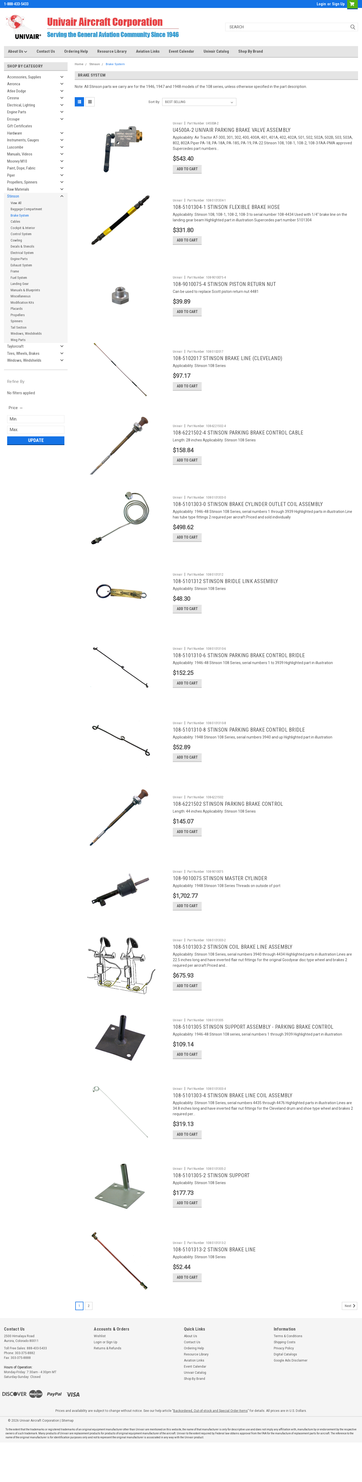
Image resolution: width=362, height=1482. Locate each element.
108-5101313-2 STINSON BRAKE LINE (214, 1283)
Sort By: (154, 102)
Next (351, 1345)
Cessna (13, 98)
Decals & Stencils (22, 246)
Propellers (18, 315)
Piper (11, 175)
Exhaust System (21, 265)
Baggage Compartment (26, 209)
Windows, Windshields (26, 333)
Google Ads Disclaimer (290, 1400)
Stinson (13, 196)
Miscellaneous (20, 296)
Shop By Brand (250, 51)
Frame (15, 271)
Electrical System (22, 253)
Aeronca (13, 84)
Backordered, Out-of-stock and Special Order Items (210, 1450)
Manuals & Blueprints (25, 290)
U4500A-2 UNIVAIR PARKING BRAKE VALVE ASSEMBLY (231, 130)
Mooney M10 (17, 161)
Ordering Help (76, 51)
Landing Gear (20, 284)
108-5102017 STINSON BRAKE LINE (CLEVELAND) (227, 365)
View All (16, 203)
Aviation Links (148, 51)
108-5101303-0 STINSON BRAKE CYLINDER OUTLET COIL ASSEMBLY (248, 515)
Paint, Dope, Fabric (21, 168)
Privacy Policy (284, 1388)
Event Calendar (181, 51)
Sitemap (67, 1460)
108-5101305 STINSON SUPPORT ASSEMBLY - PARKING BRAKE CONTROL (253, 1054)
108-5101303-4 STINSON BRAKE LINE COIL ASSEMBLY (233, 1125)
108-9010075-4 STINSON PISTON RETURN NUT (224, 288)
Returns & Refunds (107, 1388)
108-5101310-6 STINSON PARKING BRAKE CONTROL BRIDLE (239, 671)
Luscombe (15, 147)
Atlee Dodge (16, 91)
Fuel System (19, 278)
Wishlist (100, 1375)
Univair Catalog (216, 51)
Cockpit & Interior (23, 228)
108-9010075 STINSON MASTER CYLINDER (220, 901)
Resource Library (112, 51)
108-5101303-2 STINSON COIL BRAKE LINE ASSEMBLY (233, 972)
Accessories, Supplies (24, 77)
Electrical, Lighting (21, 105)
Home (79, 64)
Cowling (16, 240)
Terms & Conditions (288, 1375)
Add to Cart (187, 171)
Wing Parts (18, 340)
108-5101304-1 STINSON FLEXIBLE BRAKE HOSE (226, 209)
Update (36, 440)
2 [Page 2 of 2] (89, 1345)
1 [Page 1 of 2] (79, 1345)
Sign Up (338, 4)
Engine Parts (16, 112)
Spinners (17, 321)
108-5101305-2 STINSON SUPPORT (211, 1207)
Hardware (14, 133)
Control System (21, 234)
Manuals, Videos (19, 154)
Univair (177, 123)
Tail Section (19, 327)
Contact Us (46, 51)
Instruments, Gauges (23, 140)
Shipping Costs (284, 1382)
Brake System (20, 215)
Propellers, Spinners (22, 182)
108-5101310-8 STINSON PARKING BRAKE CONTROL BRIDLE (239, 748)
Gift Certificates (19, 126)
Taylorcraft (15, 346)
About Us (17, 51)
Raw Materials (18, 189)
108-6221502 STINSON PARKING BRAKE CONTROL (228, 824)
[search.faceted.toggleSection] (16, 407)
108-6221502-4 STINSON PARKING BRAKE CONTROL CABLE (238, 441)
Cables (15, 221)
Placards (17, 309)
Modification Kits (22, 303)
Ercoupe (13, 119)
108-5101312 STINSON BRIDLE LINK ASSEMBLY (225, 595)
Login (321, 4)
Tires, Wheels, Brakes (23, 353)
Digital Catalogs (285, 1394)
